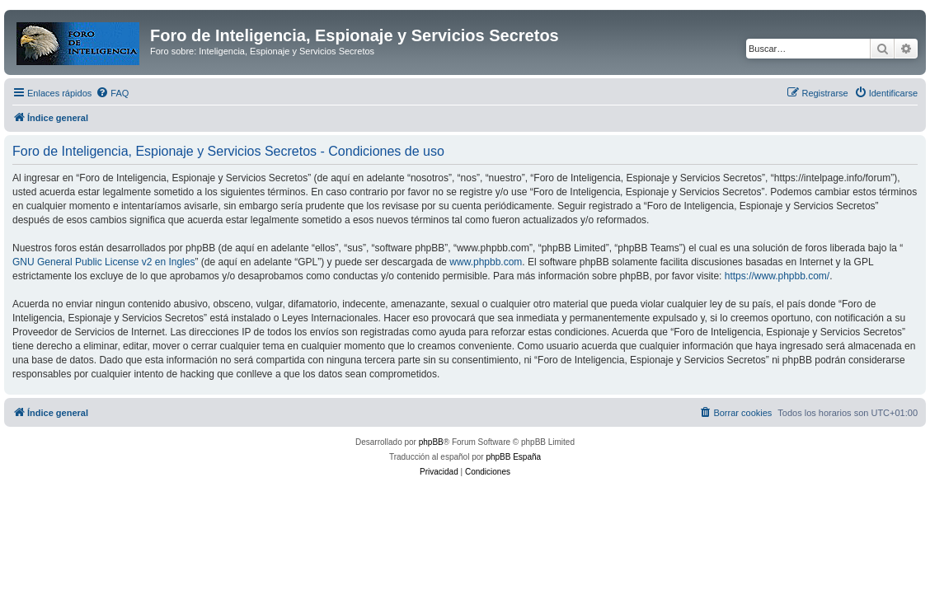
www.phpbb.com (485, 262)
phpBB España (513, 456)
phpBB (431, 442)
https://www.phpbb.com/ (777, 276)
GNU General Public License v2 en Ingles (103, 262)
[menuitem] (112, 93)
